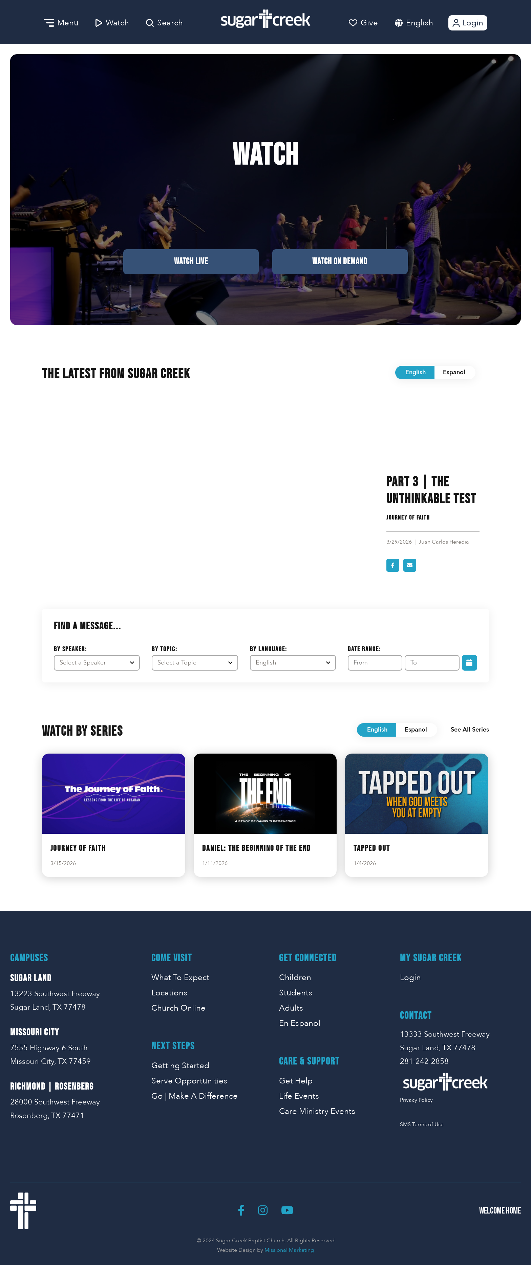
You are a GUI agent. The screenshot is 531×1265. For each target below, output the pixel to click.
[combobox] (426, 23)
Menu (61, 22)
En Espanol (299, 1023)
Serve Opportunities (189, 1081)
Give (363, 22)
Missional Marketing (289, 1250)
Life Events (299, 1096)
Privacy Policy (416, 1100)
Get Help (296, 1081)
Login (467, 22)
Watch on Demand (339, 261)
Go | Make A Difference (194, 1096)
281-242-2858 (424, 1061)
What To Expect (180, 977)
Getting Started (180, 1065)
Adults (291, 1008)
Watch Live (191, 261)
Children (295, 977)
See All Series (470, 729)
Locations (169, 992)
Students (295, 992)
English (419, 22)
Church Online (178, 1008)
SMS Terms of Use (422, 1124)
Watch (112, 22)
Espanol (454, 372)
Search (164, 22)
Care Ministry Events (317, 1111)
